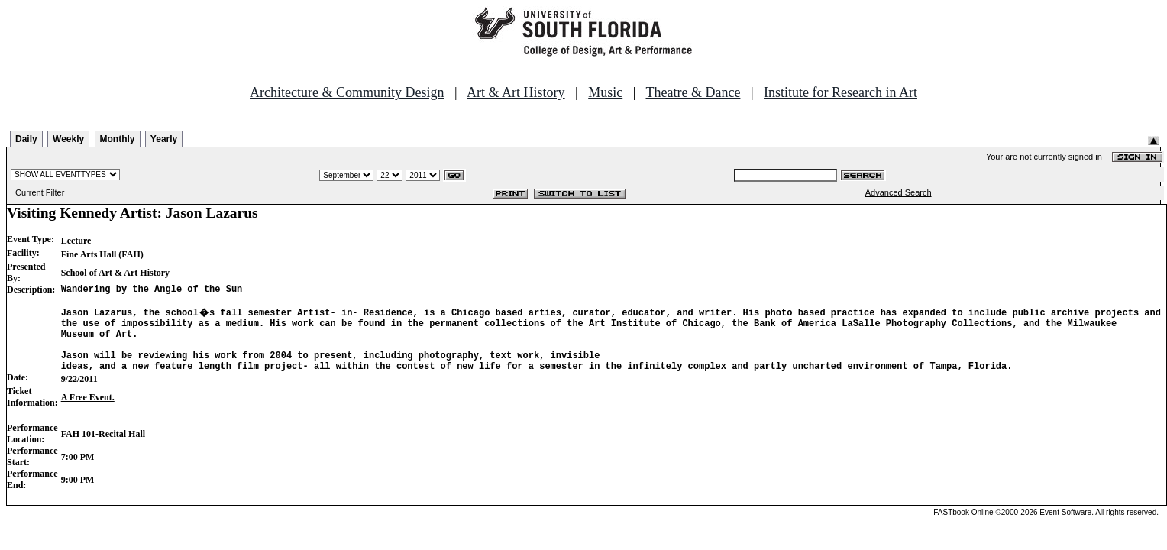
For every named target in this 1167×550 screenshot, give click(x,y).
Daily (26, 139)
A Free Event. (88, 413)
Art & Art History (516, 92)
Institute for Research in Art (840, 92)
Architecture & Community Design (347, 92)
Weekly (68, 139)
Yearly (163, 139)
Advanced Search (898, 192)
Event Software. (1066, 528)
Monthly (117, 139)
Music (605, 92)
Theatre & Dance (692, 92)
